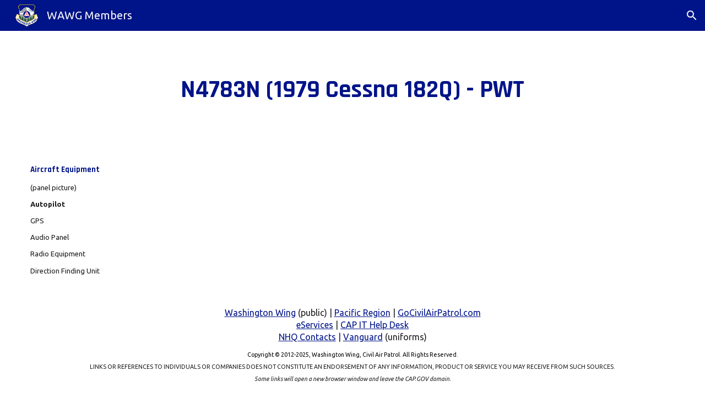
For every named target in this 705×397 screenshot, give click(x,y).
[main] (352, 90)
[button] (692, 15)
